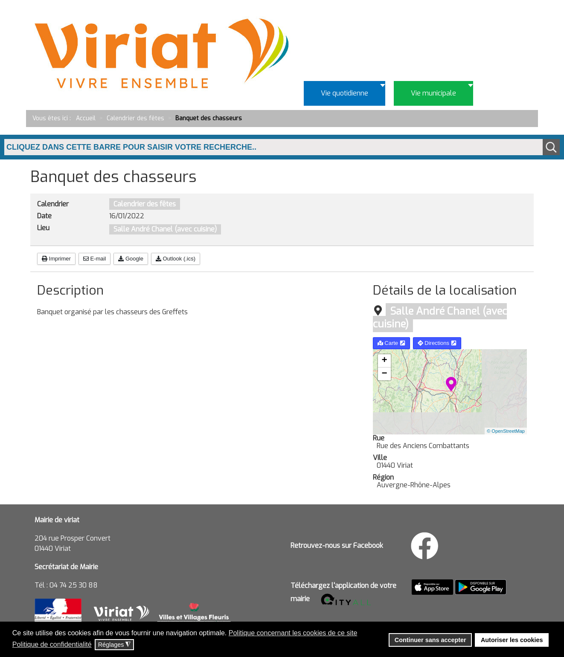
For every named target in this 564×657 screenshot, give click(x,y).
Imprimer (56, 258)
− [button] (384, 374)
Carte (391, 343)
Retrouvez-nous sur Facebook (337, 545)
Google (130, 258)
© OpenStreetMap (506, 431)
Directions (437, 343)
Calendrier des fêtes (144, 204)
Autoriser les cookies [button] (512, 640)
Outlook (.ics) (175, 258)
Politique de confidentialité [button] (52, 644)
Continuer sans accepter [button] (430, 640)
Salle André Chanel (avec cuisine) (165, 229)
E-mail (94, 258)
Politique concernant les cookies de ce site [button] (293, 633)
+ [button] (384, 360)
